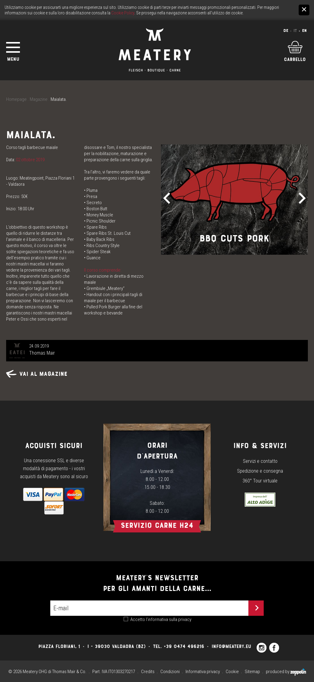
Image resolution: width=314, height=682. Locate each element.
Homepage (16, 99)
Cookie (232, 671)
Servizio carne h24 (157, 525)
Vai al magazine (36, 373)
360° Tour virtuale (260, 481)
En (304, 30)
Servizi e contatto (260, 461)
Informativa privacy (203, 671)
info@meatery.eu (231, 646)
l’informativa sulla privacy (168, 619)
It (295, 30)
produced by (286, 671)
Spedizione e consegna (260, 471)
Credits (148, 671)
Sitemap (252, 671)
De (285, 30)
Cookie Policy (122, 12)
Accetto (160, 619)
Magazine (39, 99)
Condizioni (170, 671)
